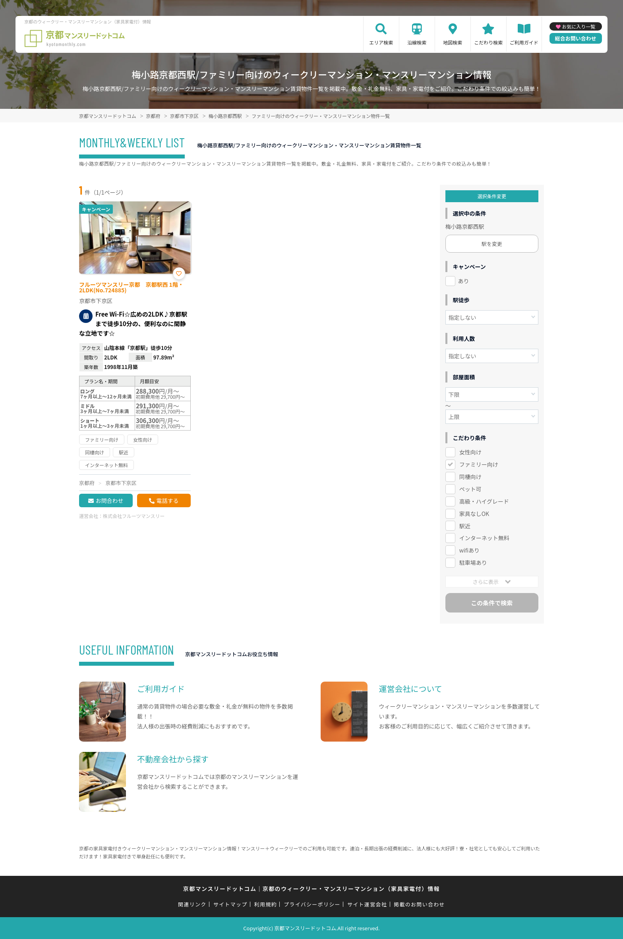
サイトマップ (230, 904)
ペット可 (470, 489)
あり (463, 281)
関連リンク (192, 904)
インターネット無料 (484, 538)
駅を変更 (492, 243)
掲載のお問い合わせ (419, 904)
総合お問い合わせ (575, 38)
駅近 (464, 526)
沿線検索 (416, 42)
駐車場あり (473, 562)
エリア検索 (381, 42)
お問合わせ (109, 500)
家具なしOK (474, 514)
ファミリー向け (478, 464)
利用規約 (265, 904)
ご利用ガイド (524, 42)
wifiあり (469, 550)
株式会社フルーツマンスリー (134, 515)
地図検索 (452, 42)
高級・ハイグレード (484, 501)
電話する (167, 500)
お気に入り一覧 (578, 26)
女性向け (470, 452)
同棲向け (470, 477)
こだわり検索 (488, 42)
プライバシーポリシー (312, 904)
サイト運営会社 (367, 904)
